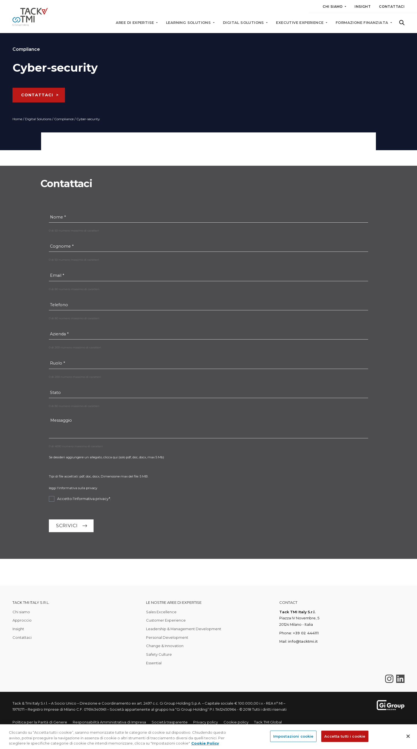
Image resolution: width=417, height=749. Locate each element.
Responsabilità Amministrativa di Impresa (109, 722)
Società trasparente (170, 722)
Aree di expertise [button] (135, 23)
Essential (154, 663)
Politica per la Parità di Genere (39, 722)
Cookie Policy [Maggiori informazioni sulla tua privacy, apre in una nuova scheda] (205, 743)
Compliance (64, 119)
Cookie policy (235, 722)
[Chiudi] (408, 736)
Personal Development (167, 637)
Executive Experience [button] (300, 23)
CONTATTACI (37, 94)
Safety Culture (159, 654)
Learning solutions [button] (189, 23)
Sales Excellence (161, 612)
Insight (363, 6)
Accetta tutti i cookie (344, 736)
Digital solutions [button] (244, 23)
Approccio (22, 620)
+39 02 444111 (306, 633)
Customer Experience (166, 620)
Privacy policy (205, 722)
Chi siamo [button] (333, 6)
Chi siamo (21, 612)
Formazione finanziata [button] (363, 23)
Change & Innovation (165, 646)
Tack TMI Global (268, 722)
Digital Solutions (38, 119)
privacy (91, 488)
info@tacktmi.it (303, 641)
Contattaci (392, 6)
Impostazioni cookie (293, 736)
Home (17, 119)
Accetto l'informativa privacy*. (84, 499)
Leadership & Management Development (183, 629)
